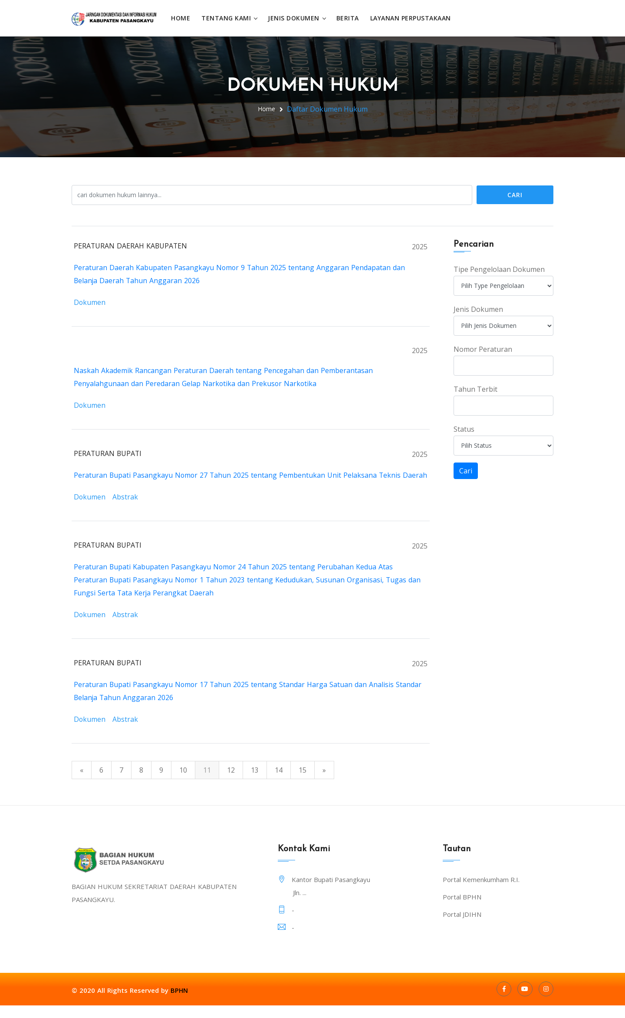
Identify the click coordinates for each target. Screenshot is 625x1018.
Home (182, 18)
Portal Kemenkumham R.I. (481, 892)
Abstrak (125, 509)
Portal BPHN (462, 909)
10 (183, 782)
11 (207, 782)
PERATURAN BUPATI (108, 453)
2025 (420, 246)
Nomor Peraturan (483, 349)
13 (255, 782)
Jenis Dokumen (296, 18)
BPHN (179, 1002)
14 (279, 782)
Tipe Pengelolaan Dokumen (499, 269)
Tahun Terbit (475, 388)
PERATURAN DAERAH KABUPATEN (131, 245)
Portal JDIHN (462, 926)
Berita (350, 18)
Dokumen (90, 302)
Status (464, 428)
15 (302, 782)
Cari (515, 194)
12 (231, 782)
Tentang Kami (228, 18)
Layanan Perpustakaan (412, 18)
